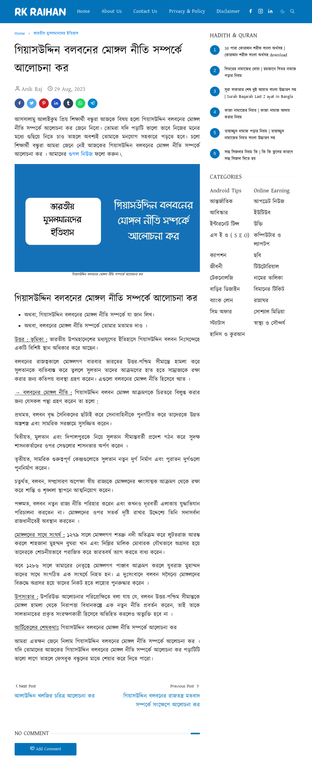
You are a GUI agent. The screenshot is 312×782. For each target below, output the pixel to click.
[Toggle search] (292, 11)
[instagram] (260, 11)
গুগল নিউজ (81, 154)
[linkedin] (270, 11)
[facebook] (250, 11)
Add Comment (45, 749)
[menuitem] (83, 11)
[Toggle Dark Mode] (282, 11)
